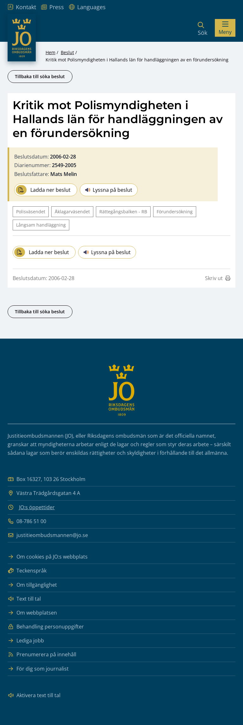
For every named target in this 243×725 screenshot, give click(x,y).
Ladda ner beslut (43, 190)
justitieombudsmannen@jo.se (48, 535)
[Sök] (202, 28)
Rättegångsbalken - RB (123, 212)
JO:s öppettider (37, 507)
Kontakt (22, 7)
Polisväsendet (30, 212)
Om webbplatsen (32, 613)
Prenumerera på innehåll (42, 654)
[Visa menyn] (225, 28)
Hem (50, 52)
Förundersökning (175, 212)
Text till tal (24, 599)
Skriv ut (217, 278)
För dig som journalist (38, 669)
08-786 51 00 (27, 521)
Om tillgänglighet (32, 585)
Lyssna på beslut (108, 189)
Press (52, 7)
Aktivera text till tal (34, 695)
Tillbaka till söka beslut (40, 76)
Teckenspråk (27, 570)
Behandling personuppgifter (46, 626)
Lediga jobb (26, 640)
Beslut (67, 52)
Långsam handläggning (41, 225)
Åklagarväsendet (72, 212)
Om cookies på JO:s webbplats (48, 557)
